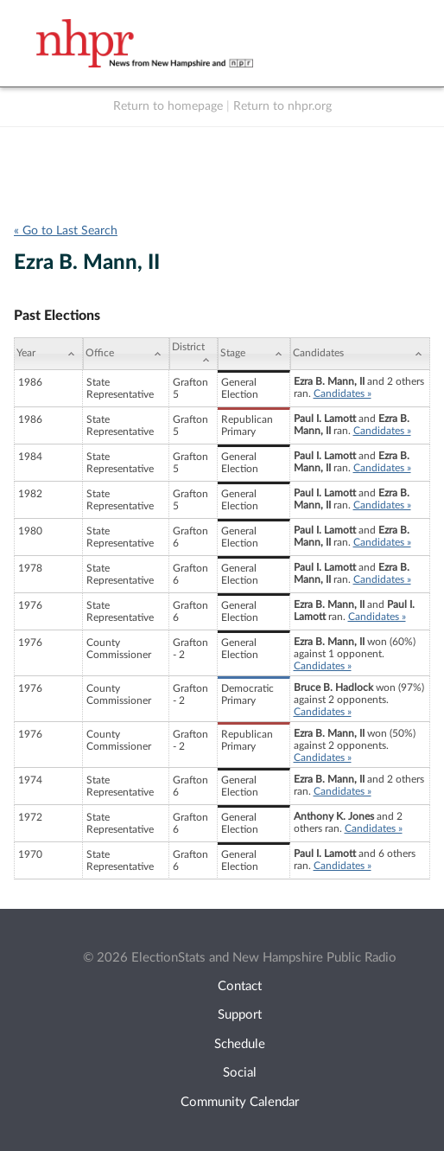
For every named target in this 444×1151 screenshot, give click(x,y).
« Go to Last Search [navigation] (65, 231)
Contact (240, 986)
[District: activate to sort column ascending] (193, 353)
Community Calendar (240, 1102)
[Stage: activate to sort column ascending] (254, 353)
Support (240, 1014)
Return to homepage (168, 106)
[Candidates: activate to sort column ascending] (360, 353)
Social (240, 1072)
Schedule (239, 1044)
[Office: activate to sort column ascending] (126, 353)
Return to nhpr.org (282, 106)
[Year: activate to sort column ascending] (48, 353)
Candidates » (342, 393)
